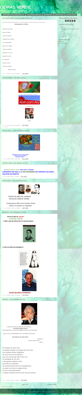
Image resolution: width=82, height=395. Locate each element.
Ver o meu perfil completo (63, 43)
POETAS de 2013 (59, 14)
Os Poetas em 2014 (71, 14)
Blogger (53, 391)
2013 (61, 36)
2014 (61, 26)
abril (62, 31)
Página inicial (25, 384)
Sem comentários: (17, 73)
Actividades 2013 (48, 14)
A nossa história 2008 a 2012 (34, 14)
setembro (62, 27)
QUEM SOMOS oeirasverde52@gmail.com (13, 14)
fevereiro (62, 33)
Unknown (62, 41)
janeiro (62, 34)
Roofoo (44, 391)
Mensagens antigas (51, 384)
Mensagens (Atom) (9, 386)
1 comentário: (16, 176)
